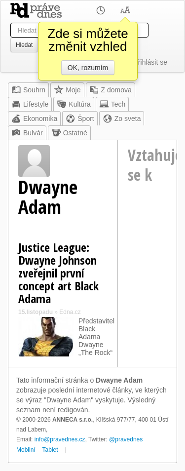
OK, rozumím (88, 68)
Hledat (24, 44)
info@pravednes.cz (60, 439)
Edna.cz (69, 312)
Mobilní (26, 449)
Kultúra (73, 104)
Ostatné (69, 133)
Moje (67, 90)
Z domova (110, 90)
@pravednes (126, 439)
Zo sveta (122, 118)
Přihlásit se (150, 62)
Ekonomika (34, 118)
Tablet (50, 449)
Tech (112, 104)
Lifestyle (29, 104)
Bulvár (27, 133)
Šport (80, 118)
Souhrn (28, 90)
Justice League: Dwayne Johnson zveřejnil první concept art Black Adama (58, 273)
